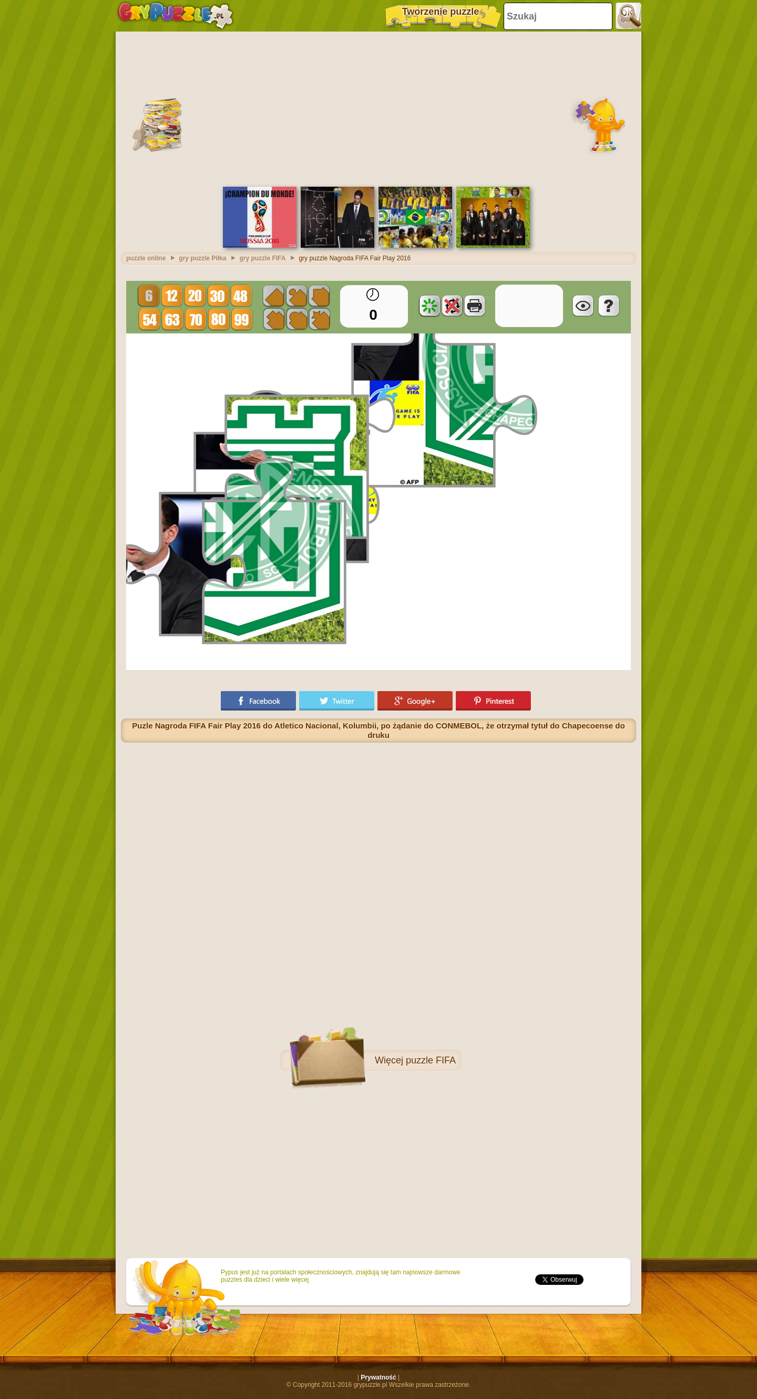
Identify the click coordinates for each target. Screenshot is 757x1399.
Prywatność (378, 1377)
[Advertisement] (378, 107)
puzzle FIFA (431, 1060)
